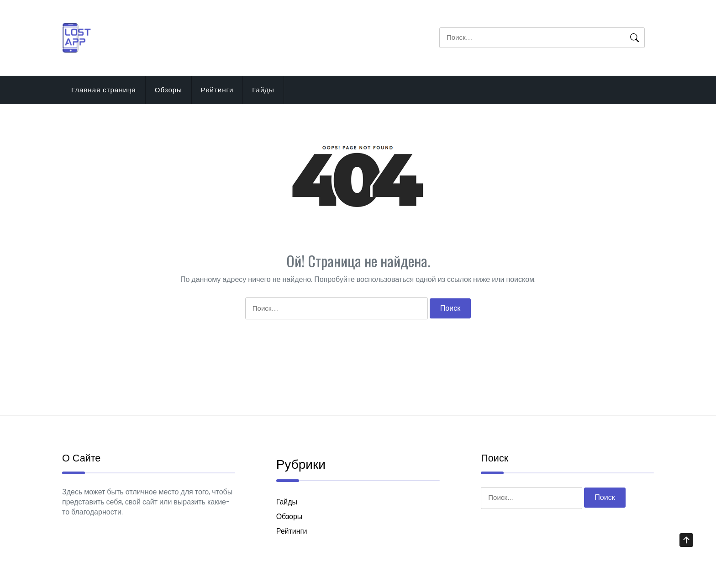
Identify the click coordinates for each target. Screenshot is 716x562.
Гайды (263, 90)
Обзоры (168, 90)
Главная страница (103, 90)
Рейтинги (217, 90)
